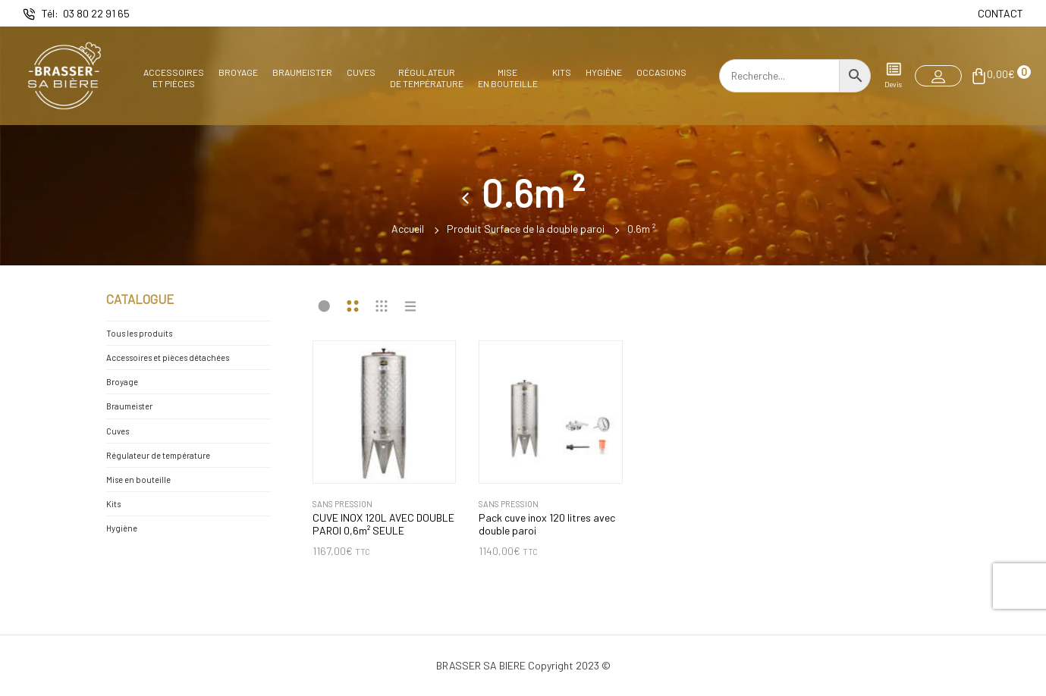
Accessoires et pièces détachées (167, 357)
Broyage (238, 72)
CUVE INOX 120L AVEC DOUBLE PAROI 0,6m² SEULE (383, 524)
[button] (938, 75)
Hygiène (604, 72)
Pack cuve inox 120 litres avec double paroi (547, 524)
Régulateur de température (158, 455)
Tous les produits (139, 333)
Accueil (407, 227)
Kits (561, 72)
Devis (893, 75)
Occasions (661, 72)
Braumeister (302, 72)
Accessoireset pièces (173, 77)
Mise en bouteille (138, 479)
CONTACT (1000, 13)
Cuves (361, 72)
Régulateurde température (426, 77)
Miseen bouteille (508, 77)
